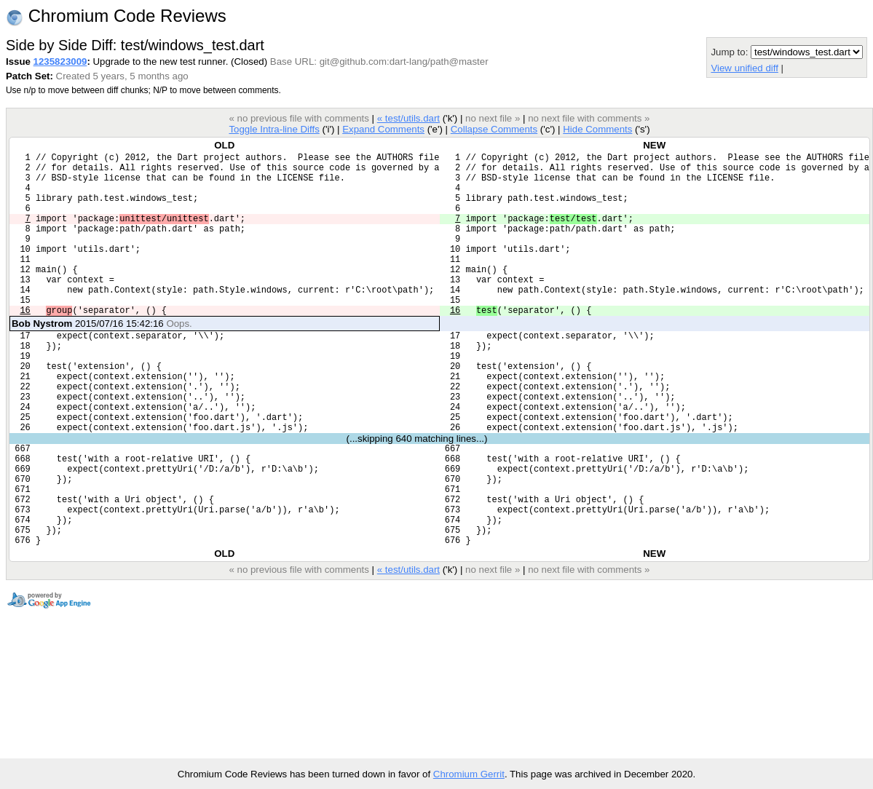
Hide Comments (597, 129)
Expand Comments (383, 129)
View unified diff (744, 68)
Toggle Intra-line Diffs (274, 129)
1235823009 (60, 61)
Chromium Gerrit (469, 774)
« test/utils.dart (408, 118)
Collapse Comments (494, 129)
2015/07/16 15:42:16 (102, 358)
